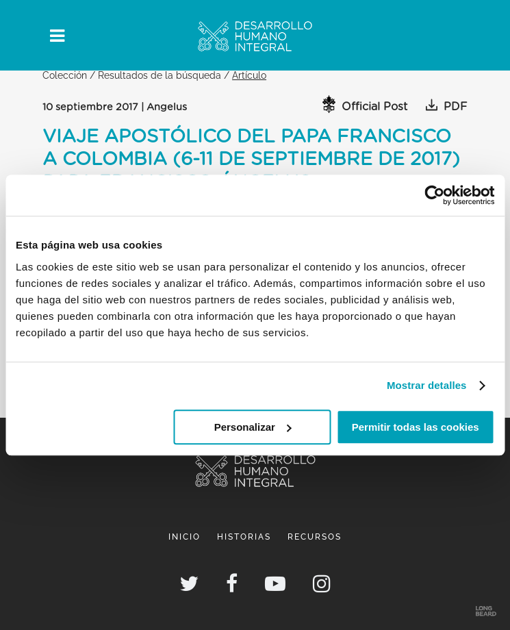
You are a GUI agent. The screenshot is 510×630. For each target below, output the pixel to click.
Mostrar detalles (427, 385)
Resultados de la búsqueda (159, 75)
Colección (64, 75)
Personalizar (253, 427)
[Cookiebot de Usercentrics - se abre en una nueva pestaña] (434, 195)
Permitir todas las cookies (415, 427)
